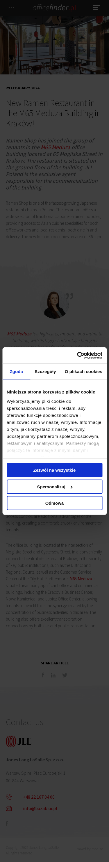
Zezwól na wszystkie (54, 470)
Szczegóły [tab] (45, 371)
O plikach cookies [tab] (83, 371)
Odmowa (54, 503)
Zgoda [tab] (16, 371)
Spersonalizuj (54, 486)
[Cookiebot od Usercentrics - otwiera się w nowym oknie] (77, 355)
